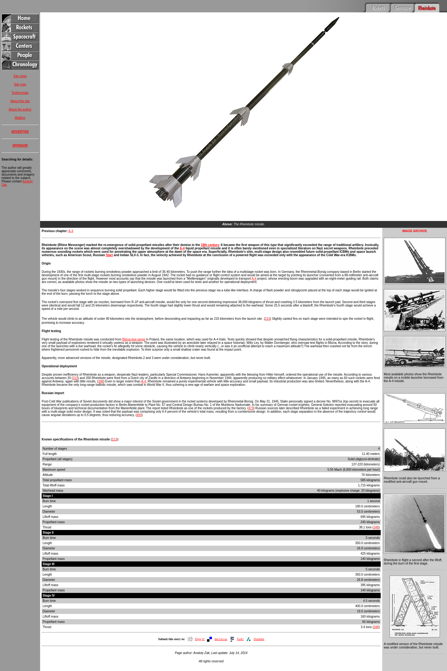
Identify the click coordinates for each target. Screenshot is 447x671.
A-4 (70, 223)
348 (100, 373)
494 (139, 407)
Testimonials (19, 92)
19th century (210, 237)
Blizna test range (133, 331)
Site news (20, 76)
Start (109, 247)
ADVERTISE (20, 131)
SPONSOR (20, 145)
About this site (20, 101)
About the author (20, 109)
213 (267, 310)
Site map (20, 84)
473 (251, 400)
